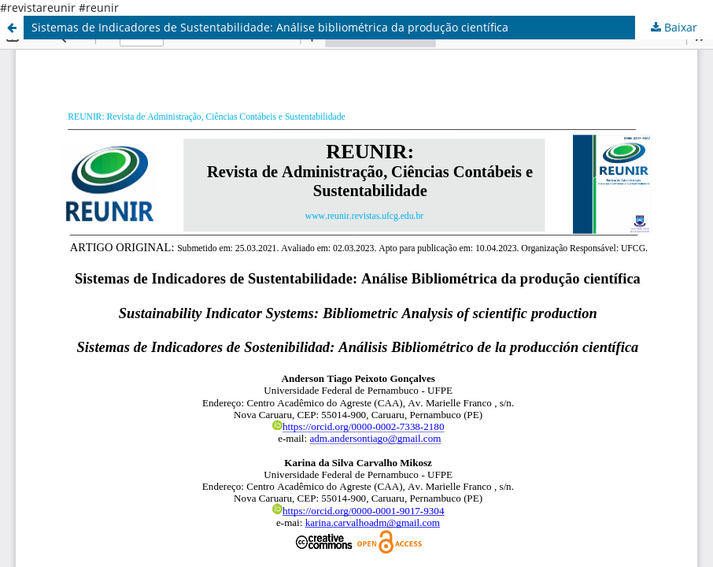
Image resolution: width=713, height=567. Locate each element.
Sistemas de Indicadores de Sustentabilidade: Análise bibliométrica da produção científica (269, 27)
